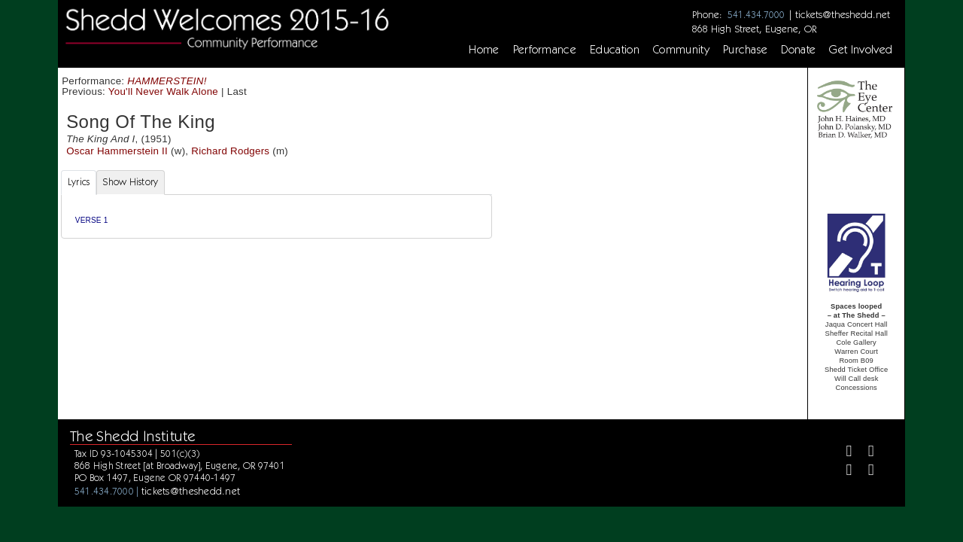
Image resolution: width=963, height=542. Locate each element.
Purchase (745, 50)
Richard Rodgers (230, 151)
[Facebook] (842, 452)
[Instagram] (842, 471)
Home (484, 50)
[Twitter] (864, 452)
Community (681, 50)
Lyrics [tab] (79, 181)
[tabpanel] (276, 216)
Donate (798, 50)
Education (614, 50)
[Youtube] (864, 471)
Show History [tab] (130, 181)
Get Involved (860, 50)
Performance (545, 50)
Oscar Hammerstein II (117, 151)
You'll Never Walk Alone (163, 91)
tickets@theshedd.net (842, 14)
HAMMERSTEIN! (166, 81)
